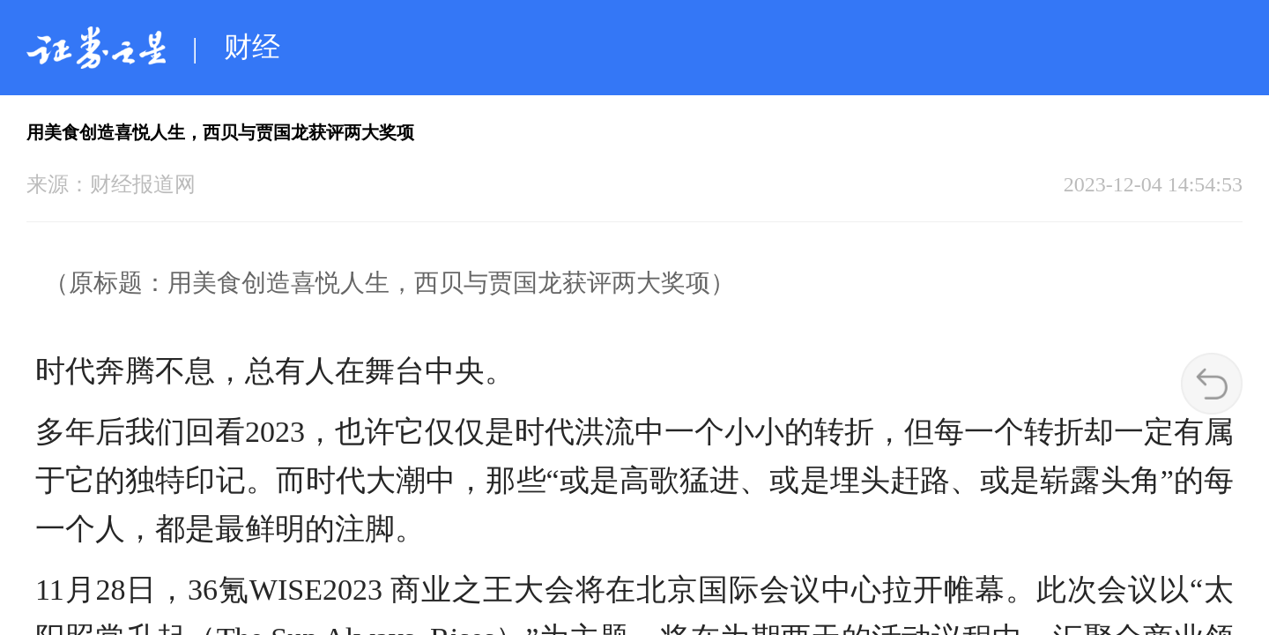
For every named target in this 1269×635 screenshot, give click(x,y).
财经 (252, 47)
